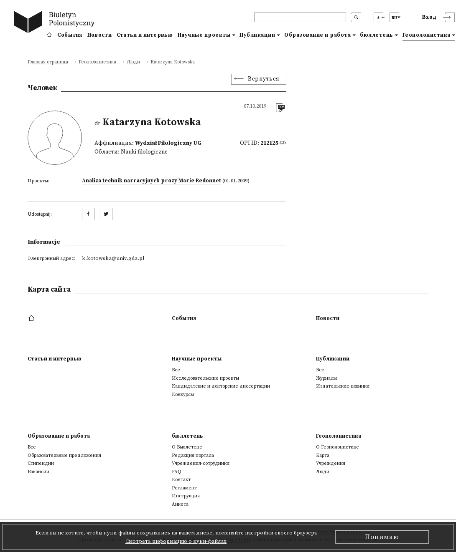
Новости (99, 35)
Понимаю (382, 537)
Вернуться (264, 79)
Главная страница (48, 62)
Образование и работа (317, 35)
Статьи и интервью (145, 35)
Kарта (322, 455)
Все (176, 370)
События (69, 35)
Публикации (257, 35)
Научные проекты (204, 35)
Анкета (180, 504)
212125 (269, 143)
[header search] (300, 17)
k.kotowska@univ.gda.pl (113, 258)
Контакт (181, 479)
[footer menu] (32, 318)
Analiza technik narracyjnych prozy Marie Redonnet (151, 180)
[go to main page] (56, 23)
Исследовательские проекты (205, 378)
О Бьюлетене (187, 447)
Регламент (184, 488)
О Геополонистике (337, 447)
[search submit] (356, 17)
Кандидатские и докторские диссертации (221, 386)
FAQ (176, 472)
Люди (133, 62)
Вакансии (38, 472)
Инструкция (186, 496)
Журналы (326, 378)
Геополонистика (427, 35)
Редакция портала (193, 455)
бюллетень (376, 35)
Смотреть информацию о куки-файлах (176, 541)
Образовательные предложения (64, 455)
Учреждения (330, 463)
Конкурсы (183, 394)
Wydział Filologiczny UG (168, 143)
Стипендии (41, 463)
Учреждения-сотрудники (200, 463)
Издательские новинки (342, 386)
